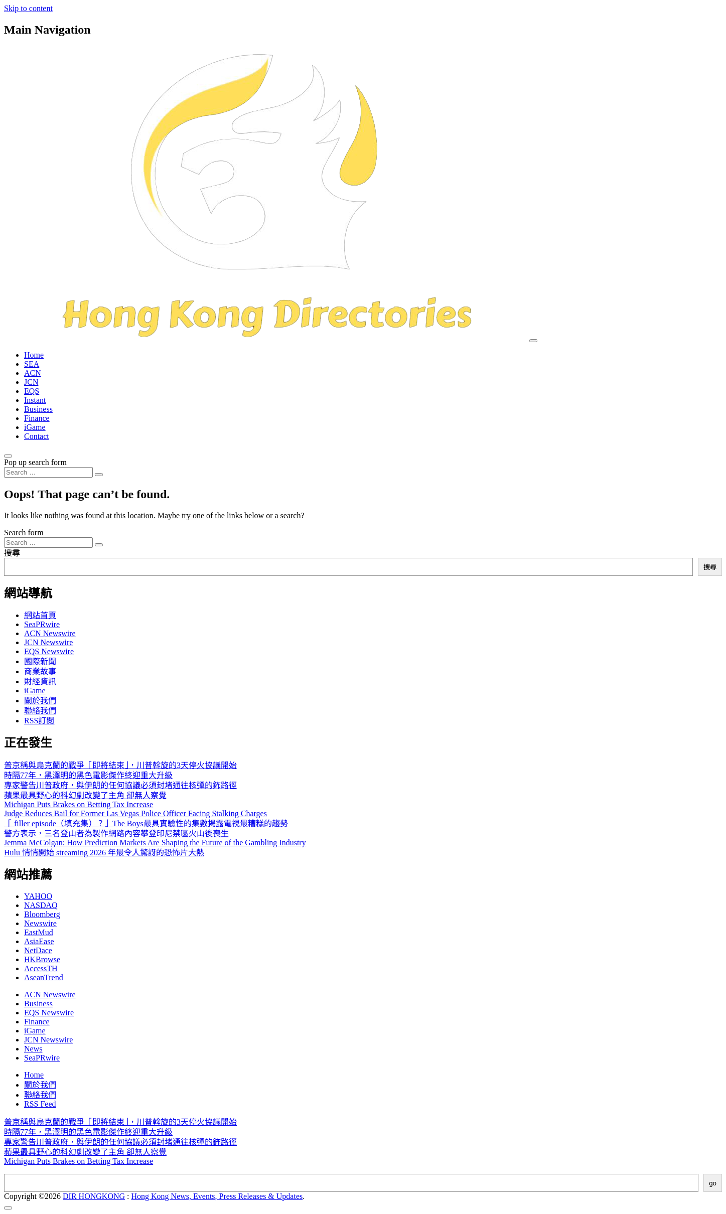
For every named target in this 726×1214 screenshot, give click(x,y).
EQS (31, 391)
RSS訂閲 (39, 720)
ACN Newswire (50, 633)
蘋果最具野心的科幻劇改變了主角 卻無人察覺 (85, 795)
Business (38, 409)
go (712, 1183)
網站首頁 (40, 615)
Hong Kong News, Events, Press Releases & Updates (217, 1196)
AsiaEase (39, 941)
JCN (31, 382)
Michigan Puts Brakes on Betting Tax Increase (78, 804)
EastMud (38, 932)
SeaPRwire (42, 624)
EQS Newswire (49, 651)
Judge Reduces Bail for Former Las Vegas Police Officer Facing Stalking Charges (135, 813)
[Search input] (48, 472)
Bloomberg (42, 914)
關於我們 (40, 700)
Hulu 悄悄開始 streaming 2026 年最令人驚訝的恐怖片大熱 (104, 852)
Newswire (40, 923)
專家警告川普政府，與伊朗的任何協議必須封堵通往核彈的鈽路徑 (120, 785)
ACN (32, 373)
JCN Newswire (48, 642)
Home (34, 355)
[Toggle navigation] (533, 340)
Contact (36, 436)
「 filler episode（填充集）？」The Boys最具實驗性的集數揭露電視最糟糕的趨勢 (146, 823)
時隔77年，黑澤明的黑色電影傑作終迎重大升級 (88, 775)
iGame (35, 427)
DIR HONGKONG (94, 1196)
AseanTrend (43, 977)
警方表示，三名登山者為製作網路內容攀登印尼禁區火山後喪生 (116, 833)
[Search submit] (99, 474)
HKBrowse (42, 959)
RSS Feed (40, 1104)
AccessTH (41, 968)
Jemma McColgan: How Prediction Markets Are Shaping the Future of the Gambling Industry (155, 842)
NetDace (38, 950)
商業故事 (40, 671)
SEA (31, 364)
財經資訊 (40, 681)
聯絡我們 (40, 710)
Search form (24, 532)
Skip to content (28, 8)
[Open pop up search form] (8, 456)
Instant (35, 400)
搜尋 (12, 553)
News (33, 1048)
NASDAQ (41, 905)
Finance (37, 418)
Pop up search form (35, 462)
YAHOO (38, 896)
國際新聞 (40, 661)
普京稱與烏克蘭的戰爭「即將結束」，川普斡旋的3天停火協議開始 (120, 765)
